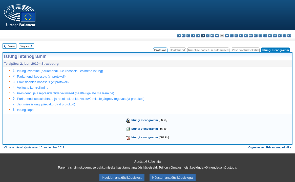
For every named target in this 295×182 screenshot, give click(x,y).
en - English (212, 35)
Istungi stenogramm (144, 120)
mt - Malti (251, 35)
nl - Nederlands (256, 35)
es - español (183, 35)
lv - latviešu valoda (236, 35)
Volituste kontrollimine (32, 87)
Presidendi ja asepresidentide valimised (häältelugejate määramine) (65, 93)
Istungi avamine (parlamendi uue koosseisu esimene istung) (60, 71)
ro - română (270, 35)
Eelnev (11, 46)
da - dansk (193, 35)
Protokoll (160, 50)
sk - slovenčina (275, 35)
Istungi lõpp (25, 110)
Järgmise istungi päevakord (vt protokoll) (46, 104)
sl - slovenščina (280, 35)
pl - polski (260, 35)
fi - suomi (284, 35)
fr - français (217, 35)
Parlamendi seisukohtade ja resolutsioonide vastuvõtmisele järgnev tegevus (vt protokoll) (80, 99)
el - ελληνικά (207, 35)
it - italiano (232, 35)
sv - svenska (289, 35)
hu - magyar (246, 35)
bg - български (179, 35)
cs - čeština (188, 35)
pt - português (265, 35)
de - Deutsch (198, 35)
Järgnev (24, 46)
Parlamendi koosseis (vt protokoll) (41, 76)
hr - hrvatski (227, 35)
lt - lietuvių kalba (241, 35)
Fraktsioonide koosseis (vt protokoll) (43, 82)
